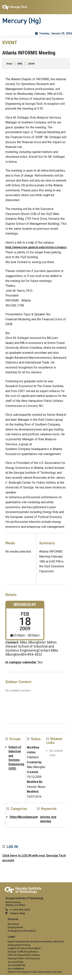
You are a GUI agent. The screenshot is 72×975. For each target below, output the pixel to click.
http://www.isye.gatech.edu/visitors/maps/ (36, 247)
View (9, 63)
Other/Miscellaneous (23, 817)
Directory (13, 923)
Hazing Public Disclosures (24, 958)
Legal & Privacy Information (24, 948)
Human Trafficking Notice (23, 951)
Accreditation (16, 968)
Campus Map (17, 913)
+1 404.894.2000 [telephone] (20, 909)
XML (20, 63)
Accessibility (15, 961)
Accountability (16, 965)
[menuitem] (36, 925)
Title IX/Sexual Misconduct (24, 954)
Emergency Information (22, 930)
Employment (15, 927)
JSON (31, 63)
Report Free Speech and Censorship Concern (35, 971)
